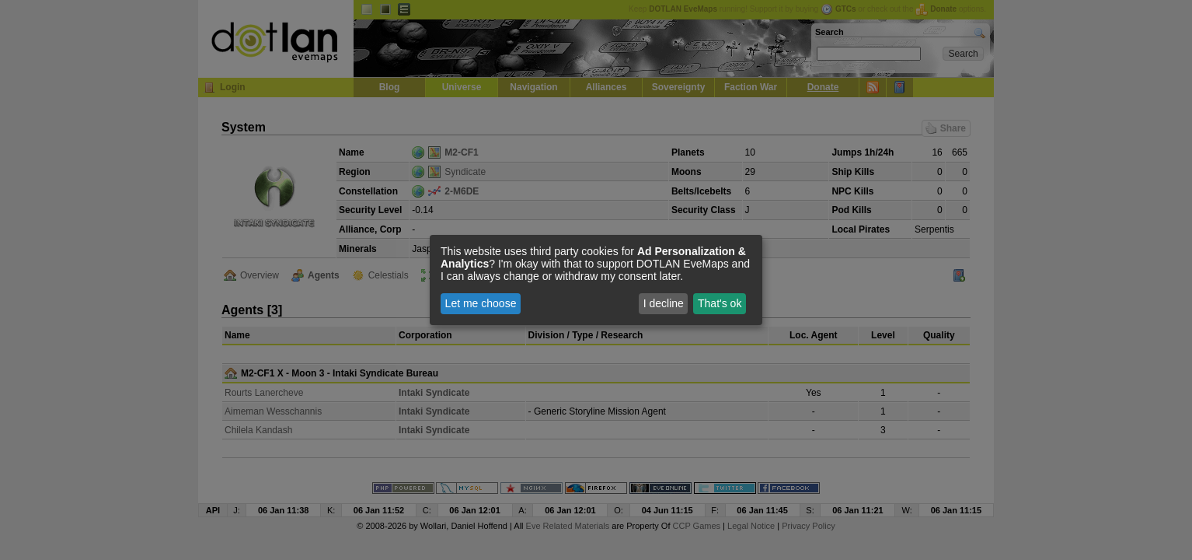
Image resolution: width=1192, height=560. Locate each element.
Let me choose (481, 303)
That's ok (719, 303)
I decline (663, 303)
